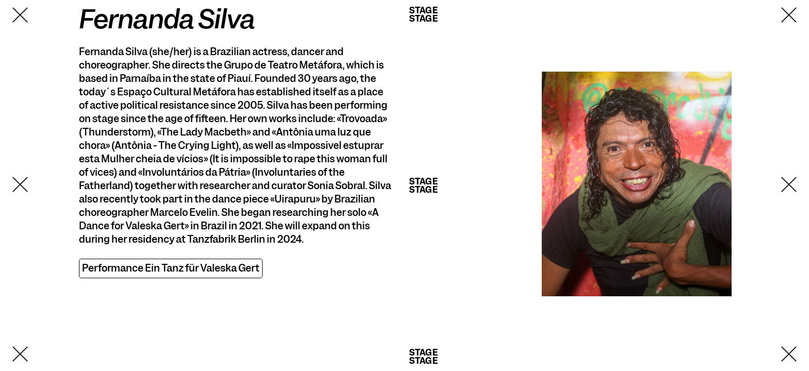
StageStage (423, 14)
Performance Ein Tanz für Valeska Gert (171, 268)
